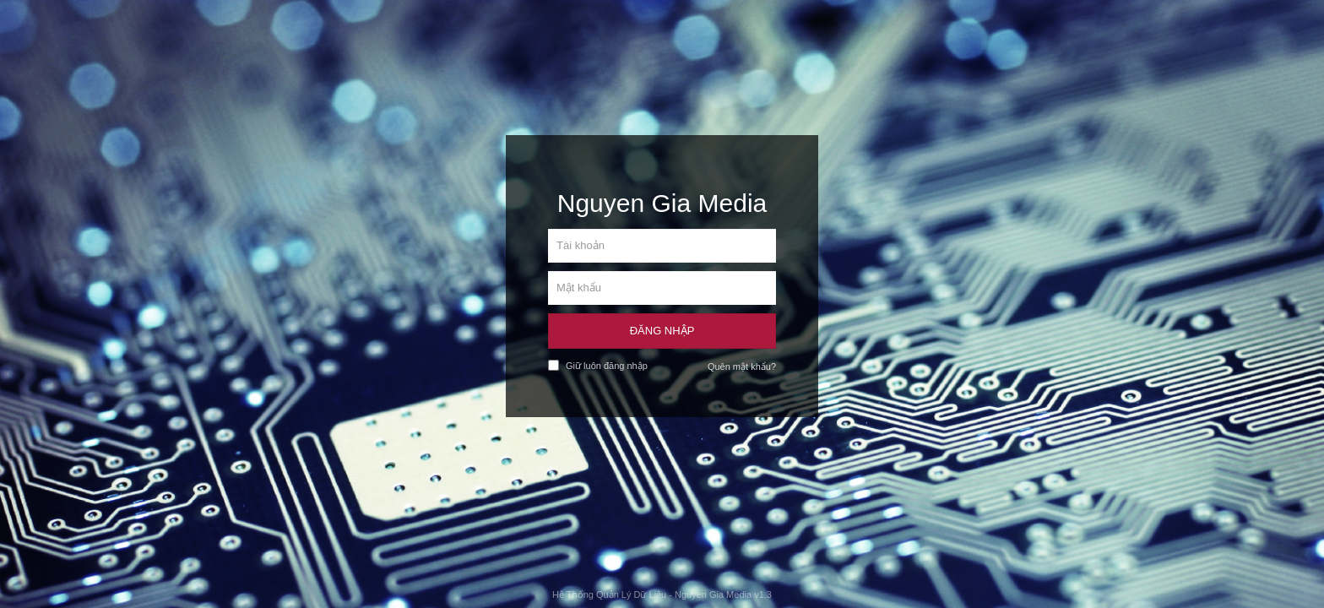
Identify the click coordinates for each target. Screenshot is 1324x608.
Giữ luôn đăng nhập (598, 365)
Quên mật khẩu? (742, 366)
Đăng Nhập (662, 330)
